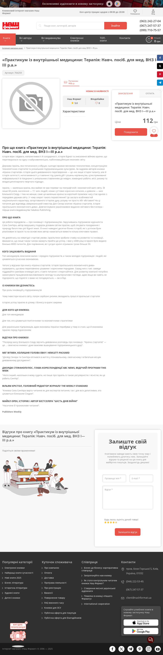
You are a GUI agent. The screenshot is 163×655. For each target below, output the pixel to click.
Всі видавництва (51, 38)
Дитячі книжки (12, 597)
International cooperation (97, 604)
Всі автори (25, 38)
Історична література (16, 588)
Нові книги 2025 (13, 577)
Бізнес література (14, 582)
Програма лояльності (55, 582)
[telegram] (129, 651)
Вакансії (48, 593)
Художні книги (12, 593)
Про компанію (51, 567)
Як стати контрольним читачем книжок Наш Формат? (99, 582)
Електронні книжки (76, 39)
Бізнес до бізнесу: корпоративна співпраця (100, 569)
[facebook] (110, 651)
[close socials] (160, 90)
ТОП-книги (103, 39)
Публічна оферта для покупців (60, 613)
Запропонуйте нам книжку (98, 575)
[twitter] (119, 651)
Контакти (124, 38)
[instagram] (147, 651)
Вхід (153, 14)
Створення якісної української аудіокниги (98, 589)
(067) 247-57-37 (150, 26)
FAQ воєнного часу (54, 602)
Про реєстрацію (52, 588)
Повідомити (131, 132)
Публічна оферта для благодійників (62, 618)
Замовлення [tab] (125, 93)
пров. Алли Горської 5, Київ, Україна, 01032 (142, 571)
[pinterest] (138, 651)
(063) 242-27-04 (150, 21)
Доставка (49, 577)
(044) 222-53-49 (134, 581)
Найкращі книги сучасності (19, 572)
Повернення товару (54, 597)
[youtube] (156, 651)
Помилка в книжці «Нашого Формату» (97, 597)
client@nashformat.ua (138, 597)
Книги (6, 38)
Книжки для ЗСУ (52, 607)
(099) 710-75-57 (150, 30)
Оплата (48, 572)
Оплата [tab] (150, 93)
